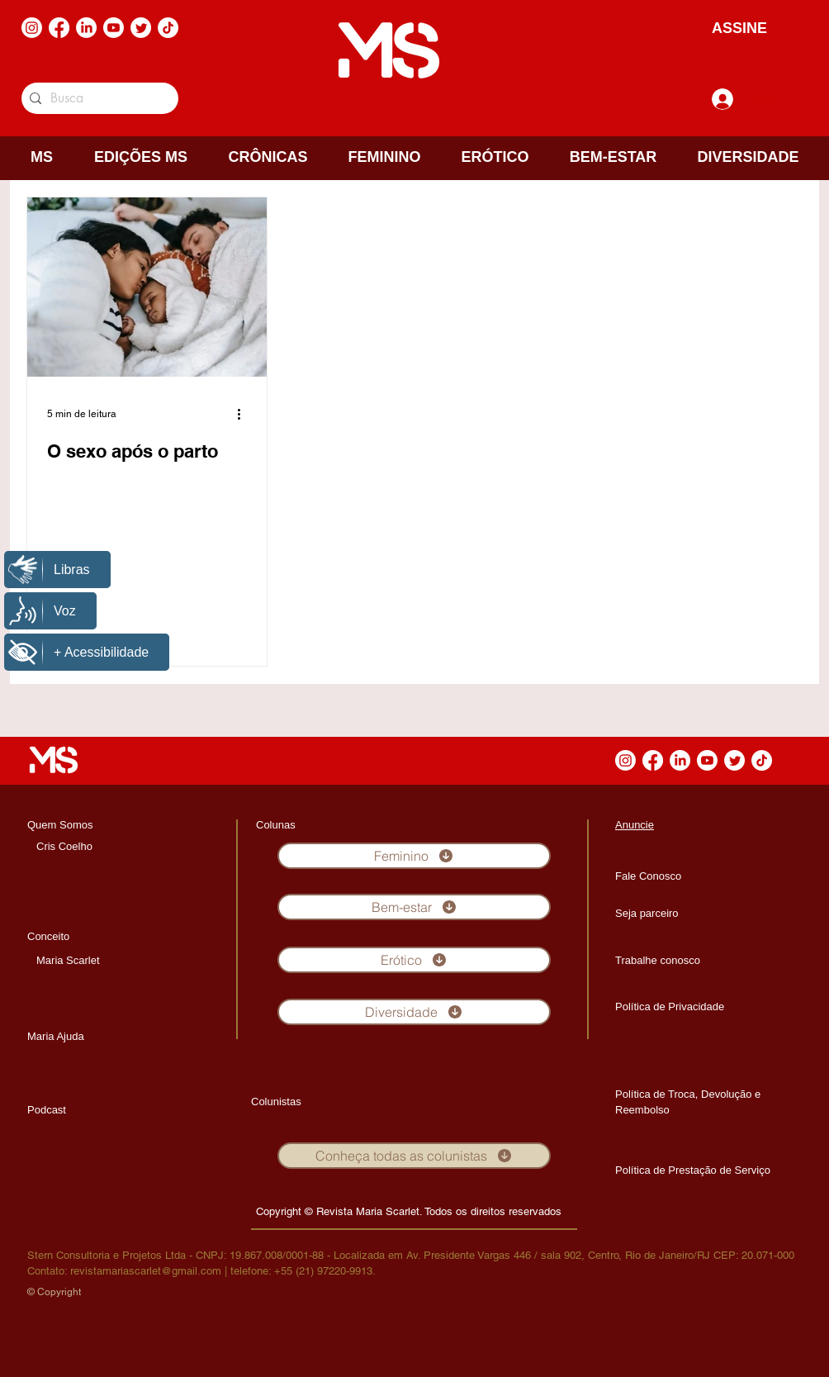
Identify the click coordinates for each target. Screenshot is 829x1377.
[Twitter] (140, 27)
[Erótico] (414, 960)
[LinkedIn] (86, 27)
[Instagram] (31, 27)
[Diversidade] (414, 1012)
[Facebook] (59, 27)
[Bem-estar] (414, 907)
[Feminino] (414, 856)
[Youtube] (113, 27)
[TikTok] (168, 27)
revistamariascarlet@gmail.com (145, 1271)
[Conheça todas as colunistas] (414, 1155)
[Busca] (97, 98)
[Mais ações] (244, 414)
